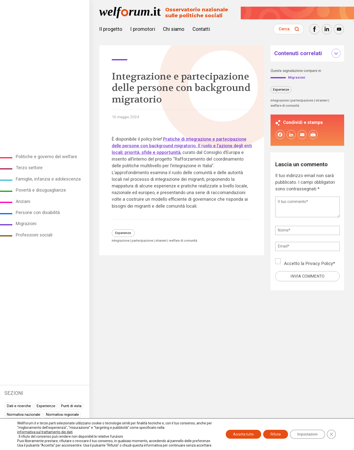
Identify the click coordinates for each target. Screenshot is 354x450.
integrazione (120, 240)
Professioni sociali (34, 234)
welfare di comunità (183, 240)
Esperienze (45, 406)
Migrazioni (26, 223)
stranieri (161, 240)
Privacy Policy (319, 264)
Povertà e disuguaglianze (41, 190)
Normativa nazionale (23, 414)
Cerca (284, 29)
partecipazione (142, 240)
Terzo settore (29, 167)
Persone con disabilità (38, 212)
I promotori (142, 29)
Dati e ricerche (19, 406)
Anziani (23, 201)
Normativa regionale (62, 414)
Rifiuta (276, 434)
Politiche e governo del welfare (46, 156)
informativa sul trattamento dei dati (45, 432)
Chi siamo (173, 29)
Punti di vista (71, 406)
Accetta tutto (243, 434)
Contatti (201, 29)
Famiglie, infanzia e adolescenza (48, 179)
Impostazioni (307, 434)
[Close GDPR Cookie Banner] (331, 434)
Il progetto (110, 29)
